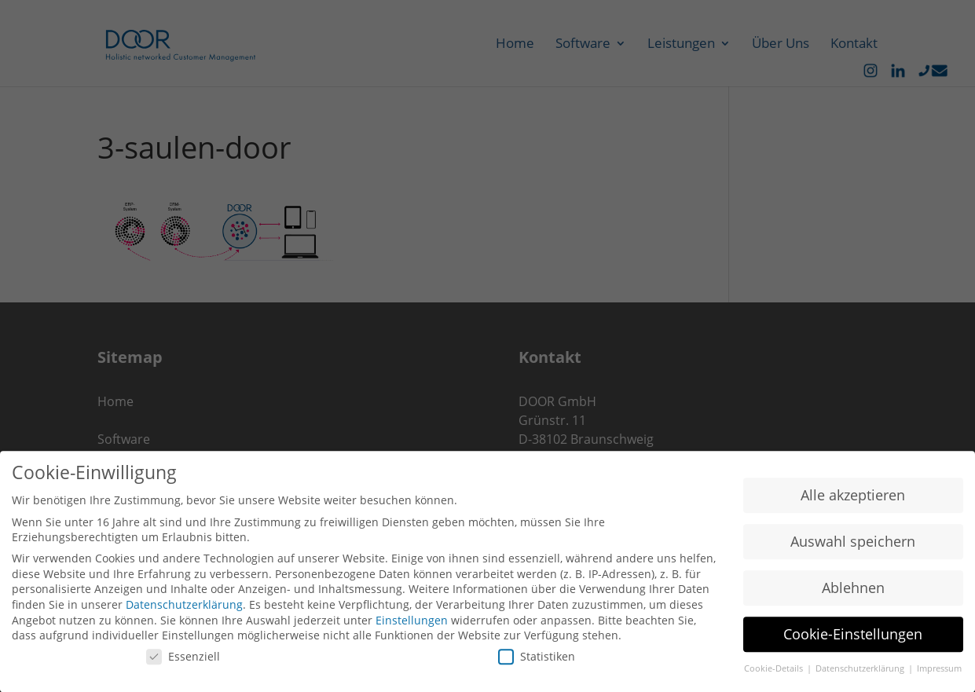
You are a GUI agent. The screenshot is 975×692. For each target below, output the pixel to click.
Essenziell (183, 660)
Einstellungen (412, 624)
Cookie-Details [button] (774, 672)
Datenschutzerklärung (184, 608)
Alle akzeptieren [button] (853, 498)
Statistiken (536, 660)
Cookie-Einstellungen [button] (852, 637)
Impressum (939, 672)
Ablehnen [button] (853, 591)
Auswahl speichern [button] (852, 545)
